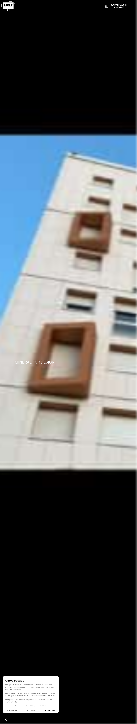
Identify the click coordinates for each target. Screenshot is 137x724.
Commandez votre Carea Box (119, 6)
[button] (106, 6)
